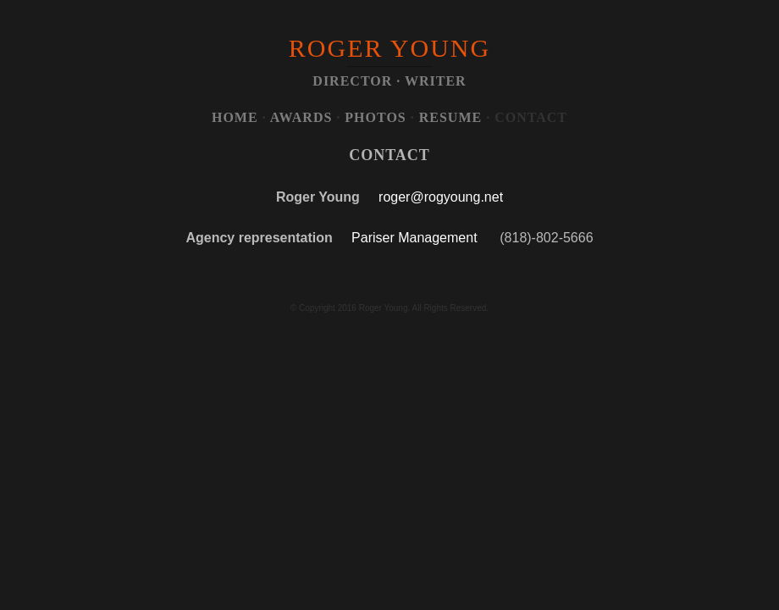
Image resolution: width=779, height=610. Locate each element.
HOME (235, 117)
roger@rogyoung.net (440, 197)
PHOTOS (375, 117)
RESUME (450, 117)
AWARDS (301, 117)
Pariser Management (414, 237)
